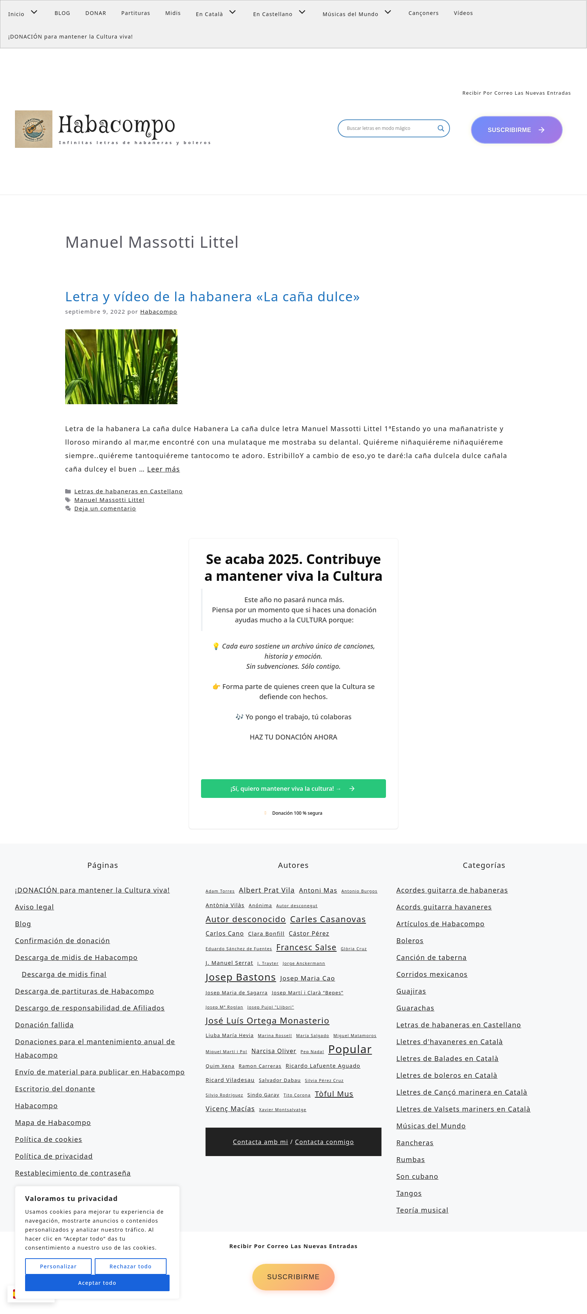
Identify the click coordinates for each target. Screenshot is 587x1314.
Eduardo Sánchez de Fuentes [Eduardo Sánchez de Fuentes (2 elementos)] (239, 949)
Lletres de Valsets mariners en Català (463, 1109)
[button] (36, 12)
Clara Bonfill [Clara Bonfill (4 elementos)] (266, 934)
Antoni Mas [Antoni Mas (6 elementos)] (318, 891)
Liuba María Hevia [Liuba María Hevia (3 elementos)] (230, 1036)
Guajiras (411, 991)
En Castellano (284, 12)
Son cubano (417, 1177)
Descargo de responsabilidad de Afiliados (90, 1008)
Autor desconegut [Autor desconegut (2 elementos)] (296, 906)
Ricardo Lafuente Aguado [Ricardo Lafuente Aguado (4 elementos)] (323, 1066)
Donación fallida (44, 1025)
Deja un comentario (105, 509)
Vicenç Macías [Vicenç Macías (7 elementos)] (230, 1109)
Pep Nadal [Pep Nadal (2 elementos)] (312, 1052)
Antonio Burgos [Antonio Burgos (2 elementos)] (359, 891)
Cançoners (423, 12)
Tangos (409, 1193)
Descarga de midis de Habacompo (76, 958)
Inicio (27, 12)
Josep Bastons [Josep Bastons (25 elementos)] (241, 977)
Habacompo (117, 126)
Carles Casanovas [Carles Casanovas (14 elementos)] (328, 920)
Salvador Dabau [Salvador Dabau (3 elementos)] (280, 1080)
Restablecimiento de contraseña (73, 1173)
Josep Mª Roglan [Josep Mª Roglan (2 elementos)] (224, 1007)
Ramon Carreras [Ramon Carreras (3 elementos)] (260, 1066)
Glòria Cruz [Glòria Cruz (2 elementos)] (354, 949)
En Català (221, 12)
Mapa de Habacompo (53, 1123)
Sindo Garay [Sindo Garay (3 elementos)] (263, 1095)
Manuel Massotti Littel (109, 500)
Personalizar (58, 1266)
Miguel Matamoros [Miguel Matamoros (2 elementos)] (355, 1036)
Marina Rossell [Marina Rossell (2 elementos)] (275, 1036)
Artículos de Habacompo (440, 924)
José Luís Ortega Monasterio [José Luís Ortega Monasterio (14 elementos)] (267, 1021)
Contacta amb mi (260, 1142)
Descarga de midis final (64, 974)
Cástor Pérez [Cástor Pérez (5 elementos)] (309, 934)
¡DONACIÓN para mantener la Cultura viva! (70, 36)
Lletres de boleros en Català (447, 1075)
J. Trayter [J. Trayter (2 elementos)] (268, 964)
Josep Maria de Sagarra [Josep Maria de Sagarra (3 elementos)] (237, 993)
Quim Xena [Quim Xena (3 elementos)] (220, 1066)
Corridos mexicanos (432, 974)
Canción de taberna (431, 958)
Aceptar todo (97, 1282)
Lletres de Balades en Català (447, 1059)
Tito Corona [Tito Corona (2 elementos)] (297, 1095)
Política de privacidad (54, 1156)
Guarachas (415, 1008)
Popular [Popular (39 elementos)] (350, 1050)
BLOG (62, 12)
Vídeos (464, 12)
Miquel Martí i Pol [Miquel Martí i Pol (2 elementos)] (226, 1052)
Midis (173, 12)
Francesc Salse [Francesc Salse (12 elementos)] (306, 947)
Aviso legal (34, 907)
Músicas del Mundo (362, 12)
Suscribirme (293, 1278)
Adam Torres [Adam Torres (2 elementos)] (220, 891)
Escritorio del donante (55, 1089)
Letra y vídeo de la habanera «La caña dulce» (212, 297)
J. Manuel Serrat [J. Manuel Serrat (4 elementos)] (229, 963)
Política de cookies (48, 1139)
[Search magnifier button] (441, 129)
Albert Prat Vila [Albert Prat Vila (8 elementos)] (267, 890)
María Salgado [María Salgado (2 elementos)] (312, 1036)
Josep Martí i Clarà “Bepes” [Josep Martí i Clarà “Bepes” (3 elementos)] (307, 993)
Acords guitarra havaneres (444, 907)
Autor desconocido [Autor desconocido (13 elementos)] (246, 919)
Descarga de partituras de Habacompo (84, 991)
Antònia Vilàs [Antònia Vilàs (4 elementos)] (225, 905)
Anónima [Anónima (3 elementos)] (260, 906)
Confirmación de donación (62, 941)
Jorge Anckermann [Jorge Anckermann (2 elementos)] (304, 964)
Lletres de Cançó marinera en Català (461, 1092)
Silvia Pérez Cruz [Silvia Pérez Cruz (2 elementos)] (324, 1081)
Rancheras (415, 1143)
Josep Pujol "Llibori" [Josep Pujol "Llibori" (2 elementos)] (270, 1007)
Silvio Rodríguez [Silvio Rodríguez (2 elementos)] (224, 1095)
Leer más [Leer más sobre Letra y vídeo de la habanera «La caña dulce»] (163, 469)
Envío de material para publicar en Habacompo (100, 1072)
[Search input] (390, 129)
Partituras (135, 12)
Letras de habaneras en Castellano (128, 492)
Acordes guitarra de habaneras (452, 890)
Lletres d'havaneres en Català (449, 1042)
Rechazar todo (130, 1266)
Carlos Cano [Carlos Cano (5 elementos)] (225, 934)
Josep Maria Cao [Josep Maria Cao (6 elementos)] (307, 979)
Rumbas (410, 1160)
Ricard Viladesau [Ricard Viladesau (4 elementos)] (230, 1080)
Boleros (410, 941)
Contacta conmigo (324, 1142)
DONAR (95, 12)
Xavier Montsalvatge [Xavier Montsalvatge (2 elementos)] (282, 1110)
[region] (97, 1242)
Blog (23, 924)
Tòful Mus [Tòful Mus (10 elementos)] (334, 1094)
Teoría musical (422, 1210)
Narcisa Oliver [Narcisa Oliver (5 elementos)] (273, 1052)
